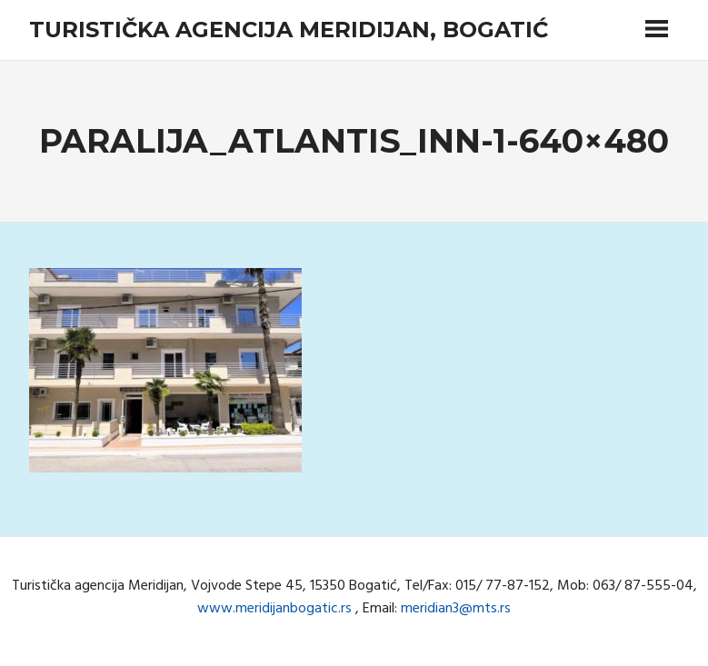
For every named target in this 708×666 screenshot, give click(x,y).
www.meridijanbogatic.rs (274, 609)
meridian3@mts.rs (456, 609)
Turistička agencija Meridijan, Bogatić (288, 29)
